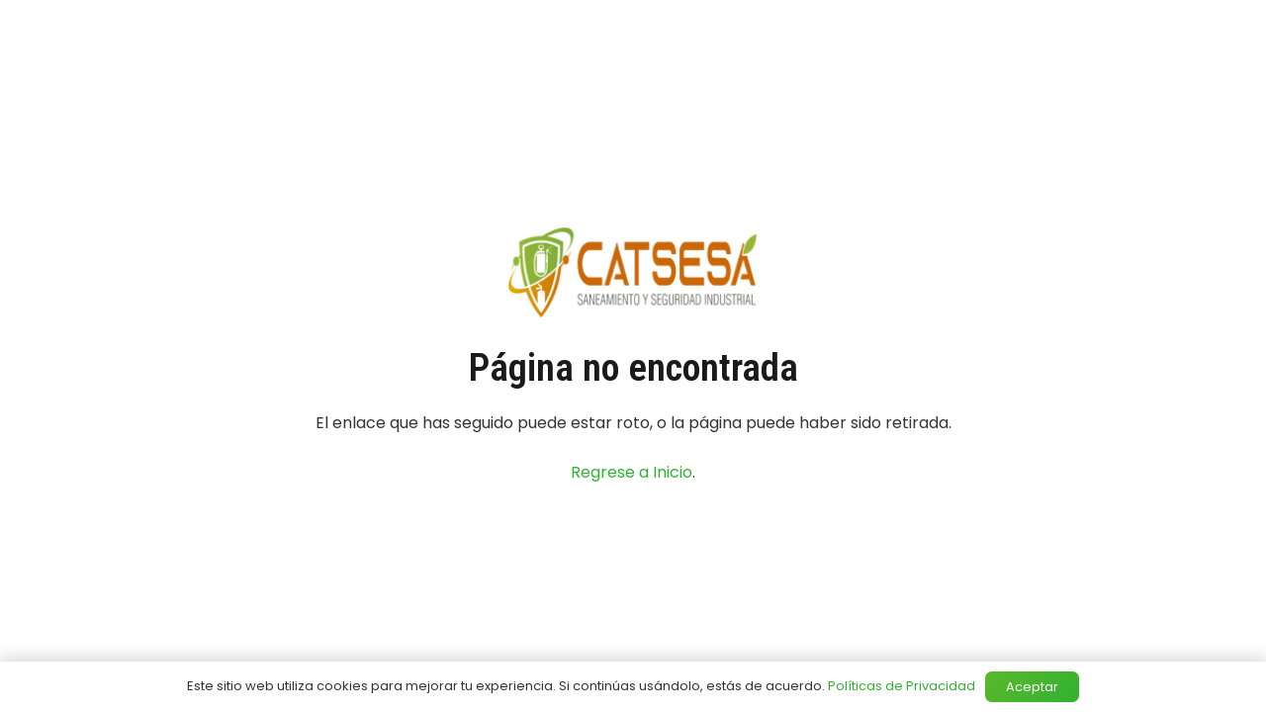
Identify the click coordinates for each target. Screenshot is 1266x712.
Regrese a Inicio (631, 472)
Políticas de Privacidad (901, 685)
